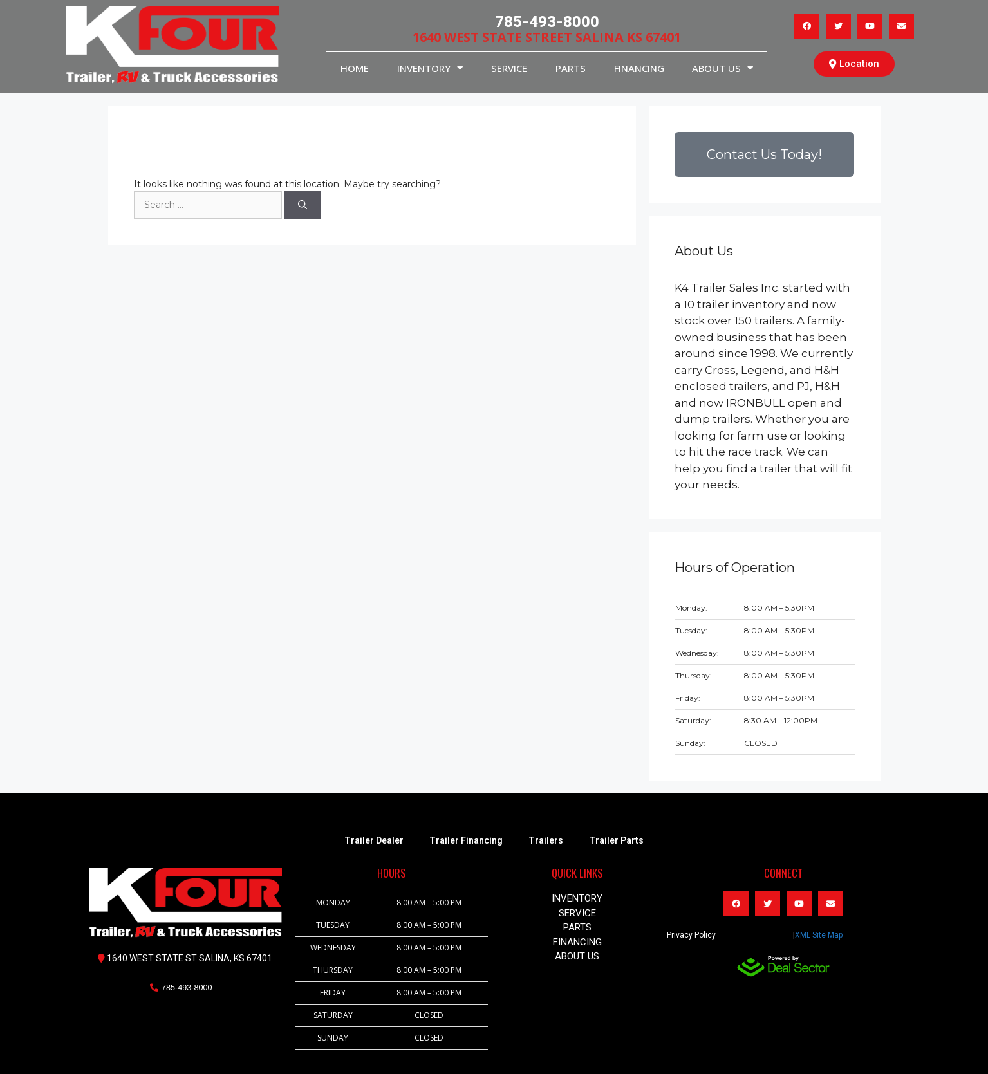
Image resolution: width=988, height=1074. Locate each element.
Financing (639, 68)
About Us (722, 68)
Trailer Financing (466, 840)
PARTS (570, 68)
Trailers (545, 840)
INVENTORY (430, 68)
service (509, 68)
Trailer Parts (616, 840)
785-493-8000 (547, 22)
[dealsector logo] (783, 966)
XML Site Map (819, 935)
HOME (354, 68)
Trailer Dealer (374, 840)
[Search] (302, 205)
